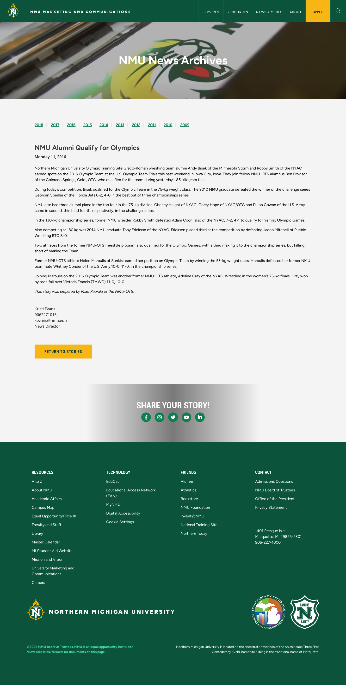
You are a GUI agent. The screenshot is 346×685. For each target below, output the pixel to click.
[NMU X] (173, 417)
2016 (71, 125)
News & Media (269, 12)
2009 (184, 125)
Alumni (187, 481)
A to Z (37, 481)
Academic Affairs (47, 498)
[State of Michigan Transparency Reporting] (268, 612)
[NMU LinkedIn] (200, 417)
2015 (87, 125)
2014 (103, 125)
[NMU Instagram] (159, 417)
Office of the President (275, 498)
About (296, 12)
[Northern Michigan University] (13, 11)
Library (37, 533)
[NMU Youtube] (186, 417)
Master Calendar (46, 542)
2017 (55, 125)
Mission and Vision (47, 559)
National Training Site (199, 524)
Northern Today (194, 533)
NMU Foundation (195, 507)
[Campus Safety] (304, 612)
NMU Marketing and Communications (80, 12)
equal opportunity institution (112, 647)
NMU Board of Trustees (275, 490)
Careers (38, 582)
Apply (318, 12)
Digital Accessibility (123, 513)
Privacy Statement (271, 507)
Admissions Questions (274, 481)
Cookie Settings (120, 522)
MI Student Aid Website (52, 550)
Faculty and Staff (46, 524)
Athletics (188, 490)
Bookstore (189, 498)
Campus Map (43, 507)
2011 (152, 125)
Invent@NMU (192, 516)
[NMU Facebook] (146, 417)
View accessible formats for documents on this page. (66, 652)
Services (211, 12)
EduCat (112, 481)
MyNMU (113, 504)
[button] (338, 10)
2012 (136, 125)
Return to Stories (63, 351)
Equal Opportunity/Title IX (54, 516)
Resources (238, 12)
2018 (39, 125)
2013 (120, 125)
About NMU (42, 490)
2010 (168, 125)
